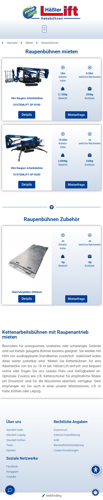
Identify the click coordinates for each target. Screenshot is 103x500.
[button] (44, 29)
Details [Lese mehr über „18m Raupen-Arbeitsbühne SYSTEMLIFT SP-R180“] (27, 115)
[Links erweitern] (10, 490)
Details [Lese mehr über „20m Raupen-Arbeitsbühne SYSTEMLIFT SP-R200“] (27, 185)
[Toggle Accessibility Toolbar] (96, 470)
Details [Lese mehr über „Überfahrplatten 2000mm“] (27, 299)
